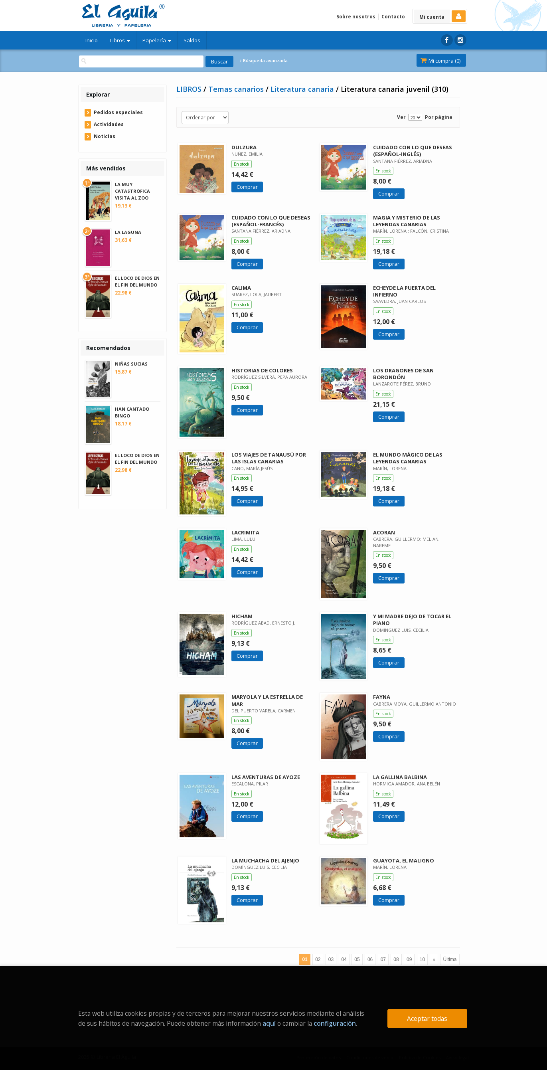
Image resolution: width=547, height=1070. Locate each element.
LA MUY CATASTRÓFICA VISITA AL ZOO (132, 191)
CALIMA (241, 287)
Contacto (393, 16)
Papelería (156, 40)
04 (344, 959)
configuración (335, 1023)
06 (370, 959)
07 (383, 959)
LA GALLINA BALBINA (400, 777)
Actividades (109, 124)
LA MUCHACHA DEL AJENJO (265, 860)
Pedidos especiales (118, 112)
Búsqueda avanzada (264, 60)
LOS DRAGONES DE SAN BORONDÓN (403, 374)
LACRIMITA (245, 532)
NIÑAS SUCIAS (131, 364)
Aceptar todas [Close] (427, 1018)
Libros (120, 40)
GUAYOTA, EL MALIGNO (403, 860)
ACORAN (384, 532)
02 (317, 959)
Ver (401, 117)
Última (449, 959)
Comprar (247, 186)
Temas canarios (237, 89)
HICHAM (242, 616)
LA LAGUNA (128, 232)
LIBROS (189, 89)
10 (422, 959)
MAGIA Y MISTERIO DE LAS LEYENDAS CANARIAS (406, 221)
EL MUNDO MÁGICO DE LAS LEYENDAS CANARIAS (407, 458)
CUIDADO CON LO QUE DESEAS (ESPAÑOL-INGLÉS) (412, 151)
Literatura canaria (303, 89)
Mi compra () (440, 60)
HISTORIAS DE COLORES (262, 370)
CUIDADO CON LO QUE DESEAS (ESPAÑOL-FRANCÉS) (270, 221)
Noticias (104, 136)
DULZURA (244, 147)
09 (409, 959)
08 (396, 959)
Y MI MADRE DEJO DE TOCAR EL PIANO (412, 620)
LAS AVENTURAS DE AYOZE (265, 777)
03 (331, 959)
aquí (269, 1023)
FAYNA (381, 696)
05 (356, 959)
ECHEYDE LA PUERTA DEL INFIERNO (404, 291)
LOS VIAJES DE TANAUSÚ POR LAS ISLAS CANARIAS (268, 458)
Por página (438, 117)
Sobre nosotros (355, 16)
